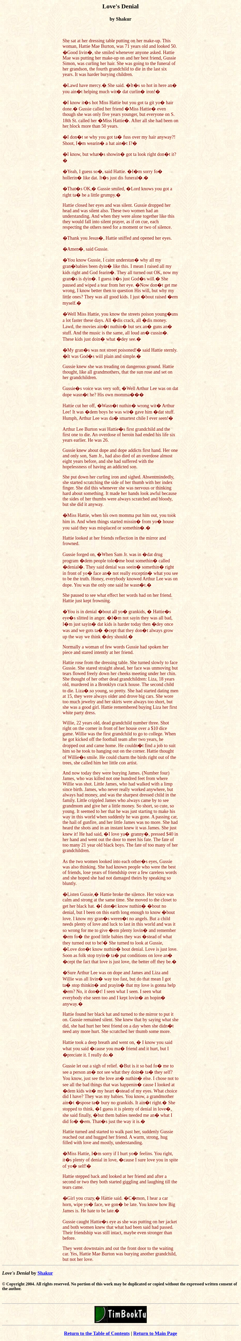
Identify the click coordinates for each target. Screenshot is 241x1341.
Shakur (45, 1273)
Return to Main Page (155, 1333)
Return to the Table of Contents (97, 1333)
